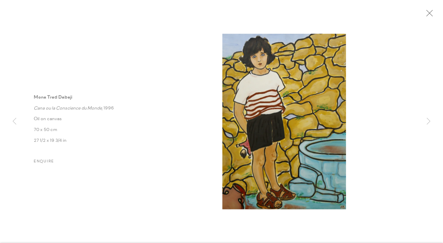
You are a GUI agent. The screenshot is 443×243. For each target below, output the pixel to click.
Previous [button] (14, 121)
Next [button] (428, 121)
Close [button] (429, 15)
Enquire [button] (44, 163)
